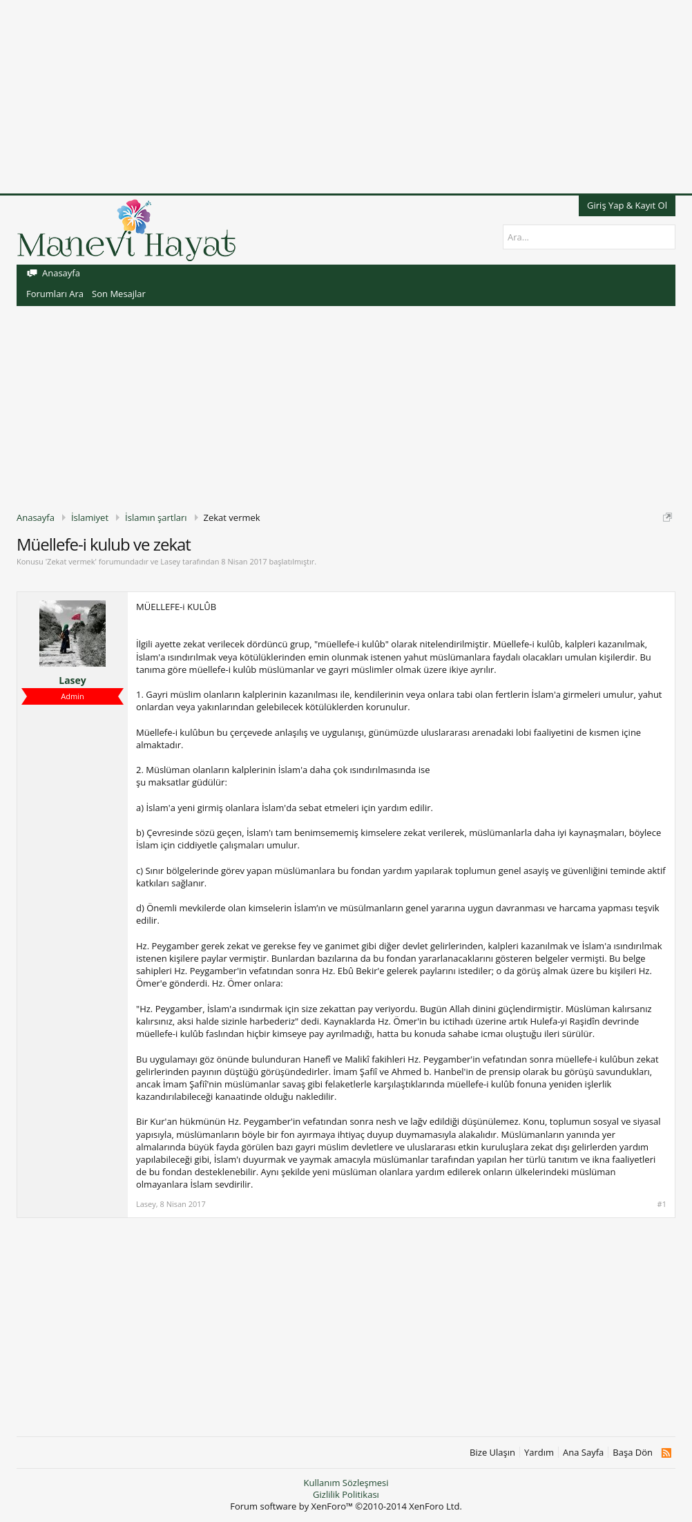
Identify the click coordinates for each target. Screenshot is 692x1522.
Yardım (539, 1452)
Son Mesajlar (119, 293)
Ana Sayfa (583, 1452)
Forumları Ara (55, 293)
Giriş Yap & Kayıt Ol (627, 205)
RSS (666, 1453)
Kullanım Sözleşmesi (345, 1482)
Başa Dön (633, 1452)
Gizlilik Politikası (346, 1494)
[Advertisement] (346, 96)
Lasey (170, 561)
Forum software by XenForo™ (346, 1506)
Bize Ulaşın (492, 1452)
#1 (661, 1204)
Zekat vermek (71, 561)
